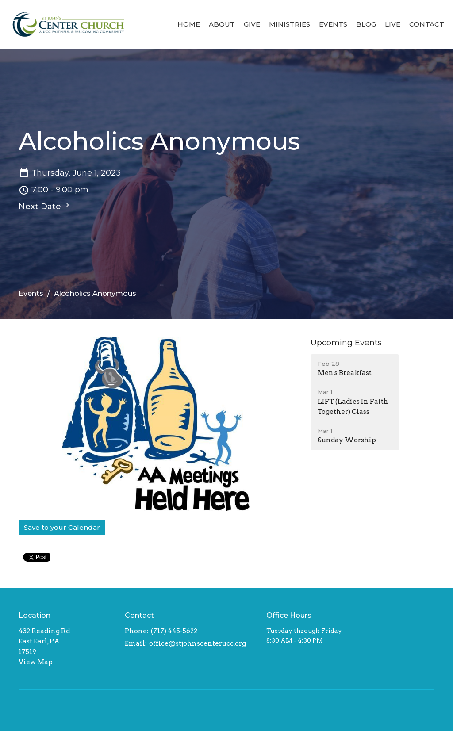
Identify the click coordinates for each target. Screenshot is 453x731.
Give (252, 24)
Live (392, 24)
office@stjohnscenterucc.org (197, 643)
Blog (366, 24)
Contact (426, 24)
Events (333, 24)
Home (188, 24)
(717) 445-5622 (174, 631)
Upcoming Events (346, 343)
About (222, 24)
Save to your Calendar (62, 527)
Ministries (289, 24)
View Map (36, 662)
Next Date (45, 206)
